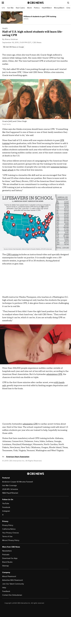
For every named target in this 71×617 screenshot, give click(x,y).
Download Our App (9, 558)
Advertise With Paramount (12, 580)
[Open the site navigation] (13, 3)
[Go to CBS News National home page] (35, 3)
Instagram (6, 511)
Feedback (6, 591)
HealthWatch (47, 8)
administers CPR (54, 374)
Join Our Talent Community (13, 584)
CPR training (12, 254)
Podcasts (5, 554)
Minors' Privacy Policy (10, 540)
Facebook (6, 507)
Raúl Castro (20, 8)
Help (4, 588)
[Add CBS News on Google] (13, 47)
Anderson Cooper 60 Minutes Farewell (17, 482)
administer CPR (30, 424)
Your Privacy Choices (10, 533)
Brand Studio (7, 562)
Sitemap (5, 566)
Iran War (10, 8)
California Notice (8, 529)
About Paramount (9, 576)
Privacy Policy (7, 525)
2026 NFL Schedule (10, 489)
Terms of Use (7, 536)
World (29, 8)
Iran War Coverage (9, 485)
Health (5, 28)
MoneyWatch (59, 8)
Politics (37, 8)
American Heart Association (17, 457)
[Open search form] (68, 3)
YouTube (5, 503)
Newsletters (7, 551)
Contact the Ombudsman (12, 595)
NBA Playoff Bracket (10, 493)
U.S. (3, 8)
